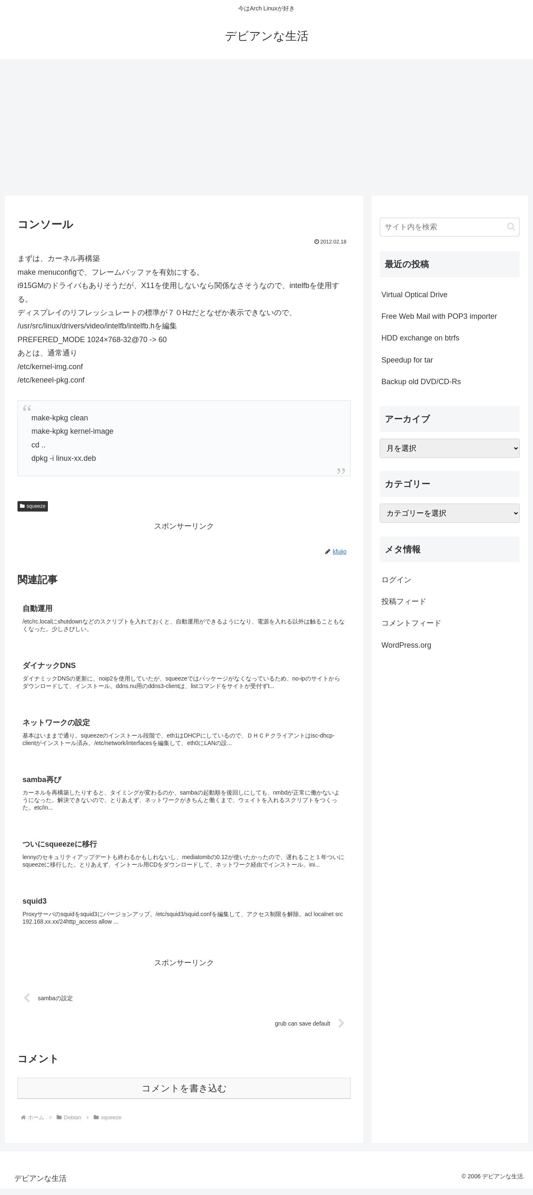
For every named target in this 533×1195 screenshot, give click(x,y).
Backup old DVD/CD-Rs (421, 382)
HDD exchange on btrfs (420, 338)
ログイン (396, 580)
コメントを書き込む (184, 1095)
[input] (450, 227)
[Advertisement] (266, 127)
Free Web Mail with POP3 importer (439, 316)
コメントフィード (411, 623)
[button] (511, 226)
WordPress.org (406, 645)
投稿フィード (403, 601)
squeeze (32, 506)
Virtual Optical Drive (414, 295)
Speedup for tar (407, 360)
